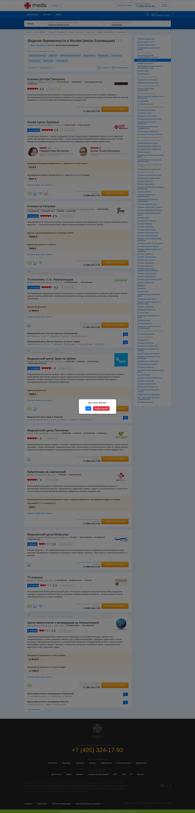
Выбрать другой (101, 408)
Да (88, 408)
